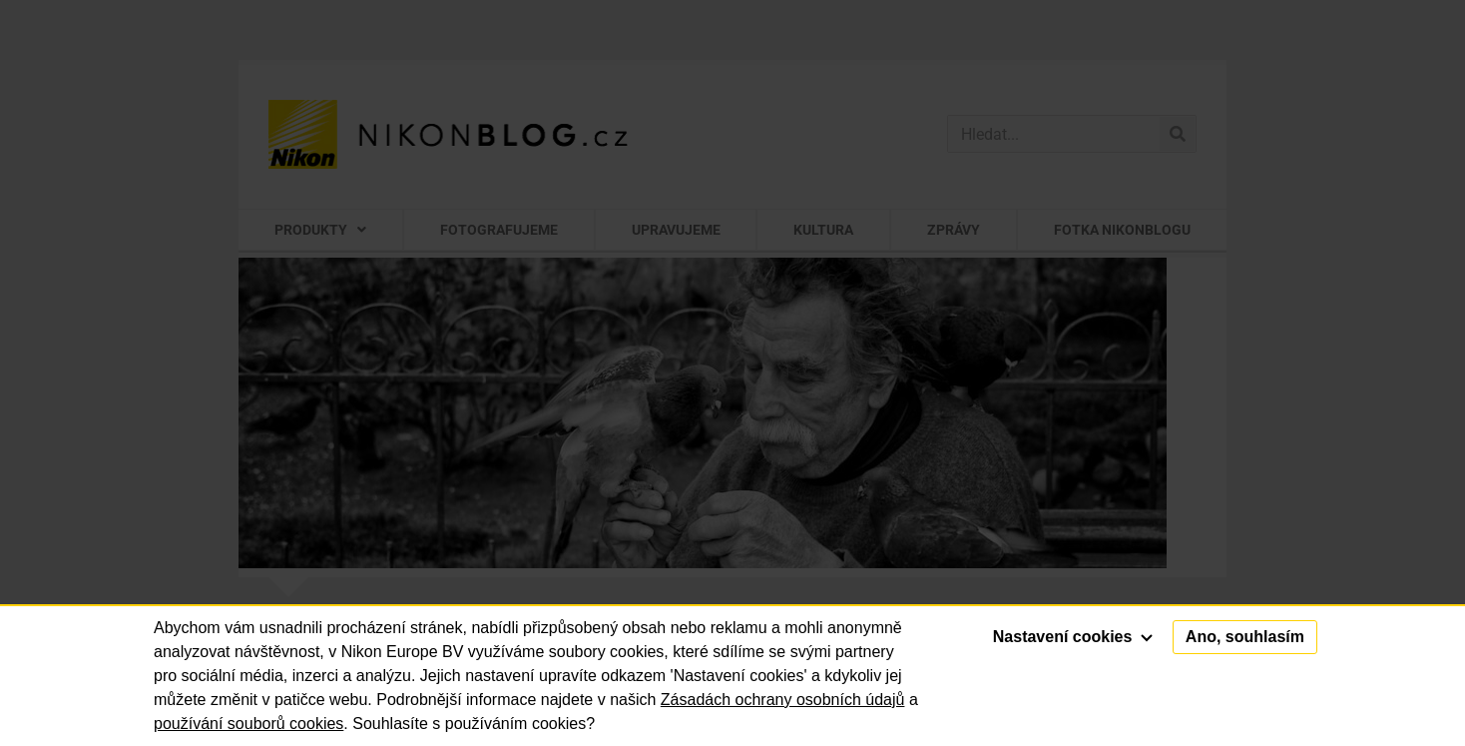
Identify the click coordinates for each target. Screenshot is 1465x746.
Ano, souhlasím (1245, 636)
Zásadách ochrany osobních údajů (783, 699)
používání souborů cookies (248, 723)
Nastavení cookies (1073, 636)
